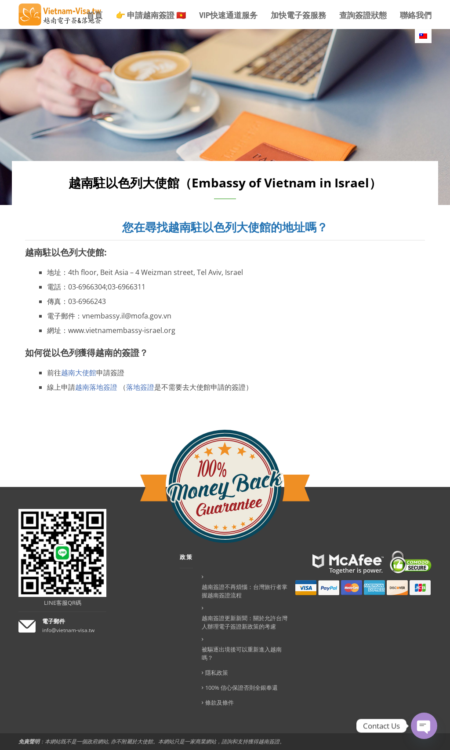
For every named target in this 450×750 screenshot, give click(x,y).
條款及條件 (219, 702)
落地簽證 (140, 387)
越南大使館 (78, 372)
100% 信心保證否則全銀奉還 (241, 687)
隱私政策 (216, 673)
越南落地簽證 (96, 387)
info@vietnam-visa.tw (68, 630)
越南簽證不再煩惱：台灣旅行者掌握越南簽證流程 (244, 591)
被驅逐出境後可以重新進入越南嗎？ (242, 653)
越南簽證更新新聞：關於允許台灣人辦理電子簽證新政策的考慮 (244, 622)
